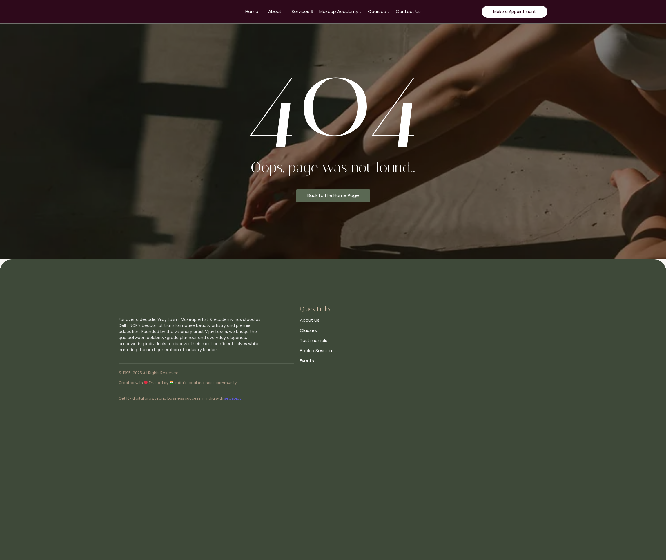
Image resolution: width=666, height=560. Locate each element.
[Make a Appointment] (514, 12)
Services (301, 11)
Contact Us (408, 11)
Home (251, 11)
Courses (378, 11)
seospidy (233, 398)
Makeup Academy (339, 11)
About (275, 11)
